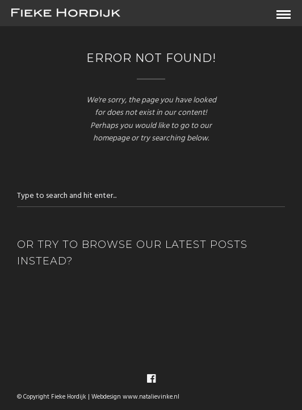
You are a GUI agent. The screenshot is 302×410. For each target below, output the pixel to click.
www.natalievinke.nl (151, 397)
